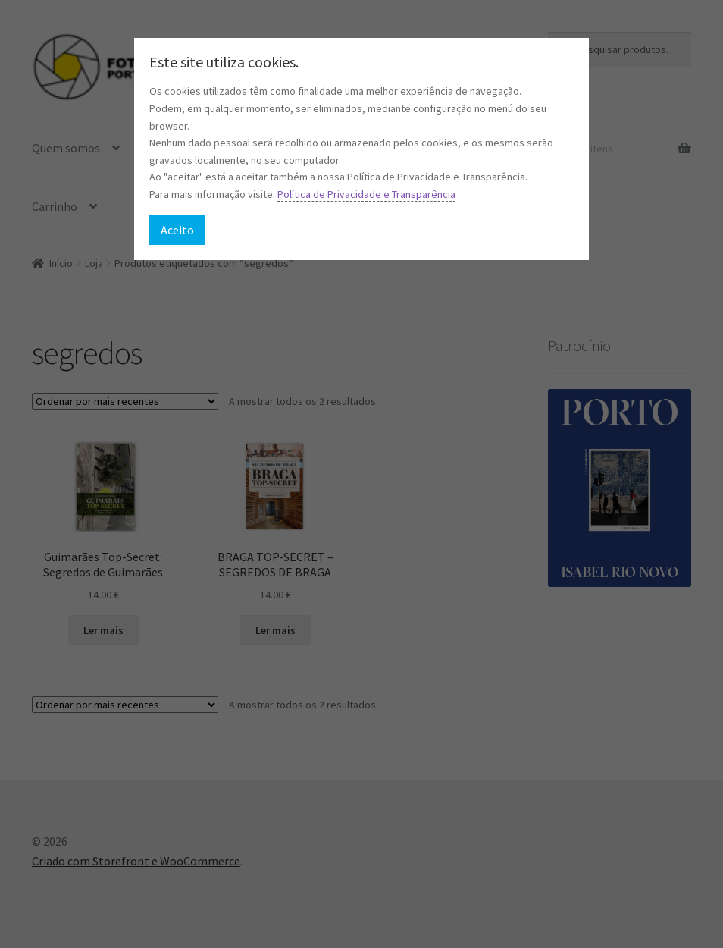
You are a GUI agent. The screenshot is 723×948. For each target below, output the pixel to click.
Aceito (177, 229)
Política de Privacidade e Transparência (366, 194)
